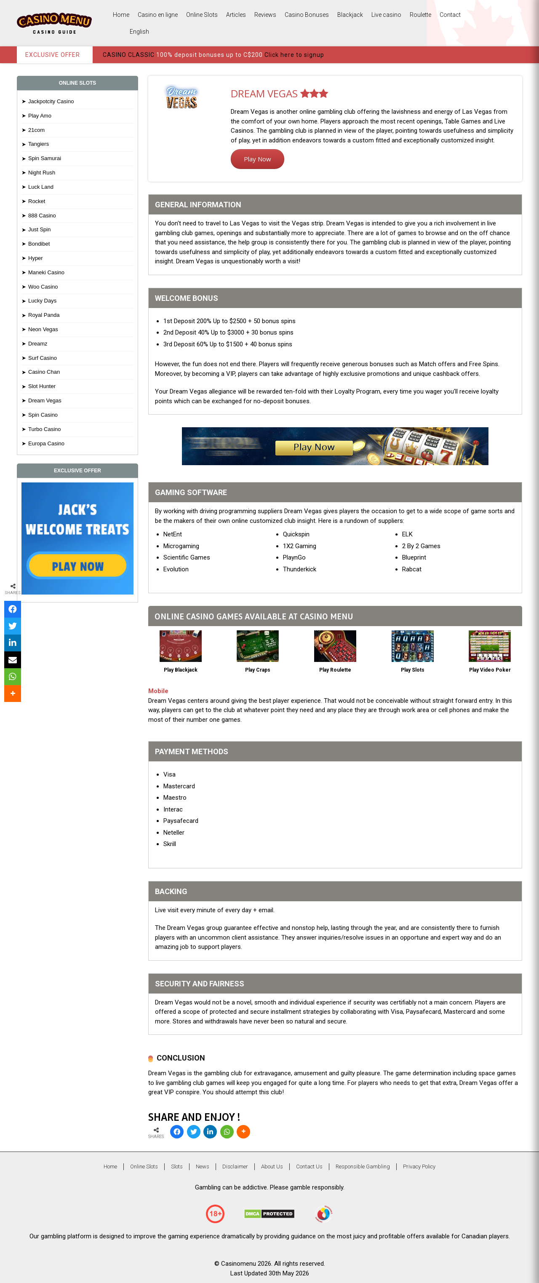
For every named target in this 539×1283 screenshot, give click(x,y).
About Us (272, 1166)
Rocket (36, 201)
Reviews (265, 14)
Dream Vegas (44, 400)
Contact (450, 14)
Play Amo (39, 115)
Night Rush (41, 172)
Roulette (420, 14)
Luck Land (40, 187)
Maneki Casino (46, 272)
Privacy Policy (419, 1166)
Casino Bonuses (307, 14)
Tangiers (38, 144)
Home (121, 14)
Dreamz (38, 343)
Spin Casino (43, 415)
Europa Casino (46, 443)
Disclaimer (235, 1166)
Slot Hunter (42, 386)
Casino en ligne (158, 14)
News (202, 1166)
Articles (236, 14)
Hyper (35, 258)
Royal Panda (43, 315)
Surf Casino (42, 358)
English (131, 32)
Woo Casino (43, 287)
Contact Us (309, 1166)
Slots (177, 1166)
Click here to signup (294, 54)
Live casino (386, 14)
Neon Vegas (43, 329)
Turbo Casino (44, 429)
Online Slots (202, 14)
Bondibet (39, 244)
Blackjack (350, 14)
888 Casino (42, 215)
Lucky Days (42, 300)
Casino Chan (44, 372)
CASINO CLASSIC (129, 54)
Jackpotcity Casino (51, 101)
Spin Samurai (44, 158)
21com (36, 130)
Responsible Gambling (363, 1166)
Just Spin (39, 229)
